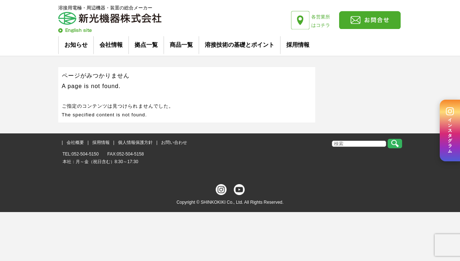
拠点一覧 (146, 45)
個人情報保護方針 (135, 142)
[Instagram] (450, 130)
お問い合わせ (174, 142)
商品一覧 (181, 45)
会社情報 (111, 45)
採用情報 (297, 45)
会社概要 (75, 142)
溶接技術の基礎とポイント (239, 45)
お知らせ (76, 45)
